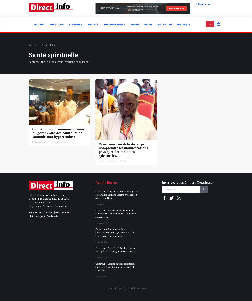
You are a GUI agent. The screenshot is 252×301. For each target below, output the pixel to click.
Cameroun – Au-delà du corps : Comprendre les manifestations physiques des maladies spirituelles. (123, 150)
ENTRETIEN (165, 24)
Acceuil (32, 45)
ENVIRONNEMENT (114, 24)
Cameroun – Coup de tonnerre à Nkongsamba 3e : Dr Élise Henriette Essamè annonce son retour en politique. (117, 194)
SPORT (148, 24)
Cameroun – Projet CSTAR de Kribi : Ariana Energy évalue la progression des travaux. (116, 250)
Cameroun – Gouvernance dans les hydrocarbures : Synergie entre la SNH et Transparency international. (114, 232)
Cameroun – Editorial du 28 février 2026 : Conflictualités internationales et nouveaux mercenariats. (115, 213)
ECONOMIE (75, 24)
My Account (204, 4)
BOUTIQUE (183, 24)
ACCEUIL (39, 24)
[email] (181, 189)
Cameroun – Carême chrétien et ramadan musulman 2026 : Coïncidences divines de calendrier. (115, 267)
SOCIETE (92, 24)
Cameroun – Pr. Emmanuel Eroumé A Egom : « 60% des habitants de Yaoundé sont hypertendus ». (58, 133)
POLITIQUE (57, 24)
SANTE (134, 24)
